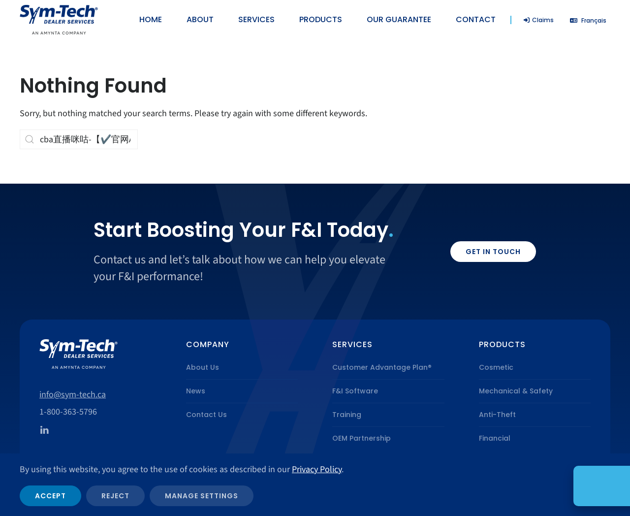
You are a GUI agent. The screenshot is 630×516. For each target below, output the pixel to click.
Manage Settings (201, 496)
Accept (50, 496)
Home (150, 19)
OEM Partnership (361, 438)
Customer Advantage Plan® (382, 367)
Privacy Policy (317, 469)
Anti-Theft (497, 414)
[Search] (79, 139)
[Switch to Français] (588, 20)
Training (346, 414)
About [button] (200, 19)
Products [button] (320, 19)
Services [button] (256, 19)
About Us (202, 367)
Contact (476, 19)
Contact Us (206, 414)
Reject (115, 496)
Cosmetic (496, 367)
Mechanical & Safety (516, 391)
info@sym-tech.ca (72, 394)
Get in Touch (493, 252)
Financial (494, 438)
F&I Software (355, 391)
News (195, 391)
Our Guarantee (399, 19)
